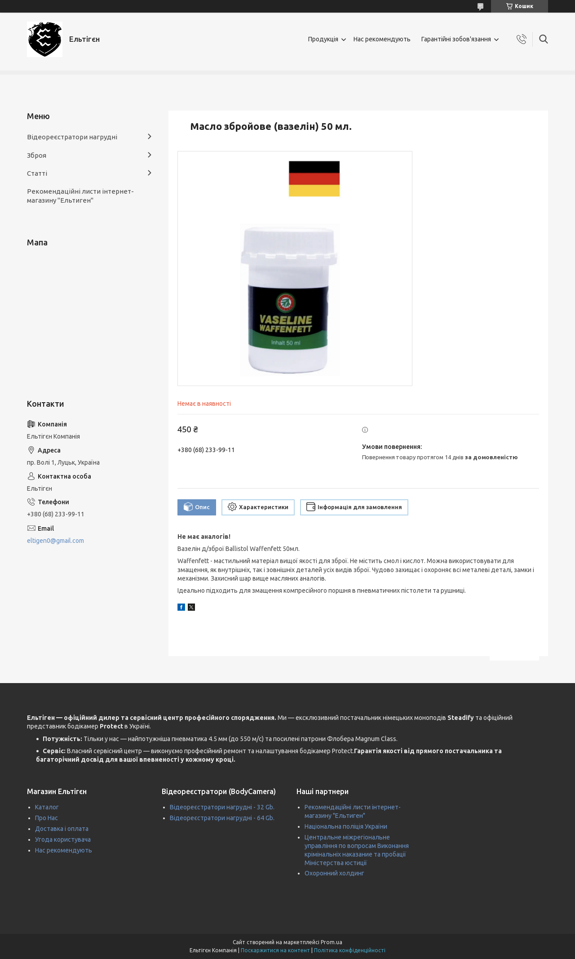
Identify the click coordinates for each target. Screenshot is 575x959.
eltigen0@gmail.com (55, 540)
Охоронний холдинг (334, 873)
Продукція (323, 39)
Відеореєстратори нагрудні (72, 137)
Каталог (47, 807)
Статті (37, 173)
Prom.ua (331, 942)
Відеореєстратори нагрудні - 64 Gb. (222, 817)
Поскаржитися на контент (275, 950)
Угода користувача (63, 839)
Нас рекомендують (382, 39)
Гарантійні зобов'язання (456, 39)
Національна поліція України (346, 826)
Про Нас (46, 817)
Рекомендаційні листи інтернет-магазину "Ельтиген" (80, 195)
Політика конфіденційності (349, 950)
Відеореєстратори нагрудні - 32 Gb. (222, 807)
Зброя (36, 155)
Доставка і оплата (61, 828)
